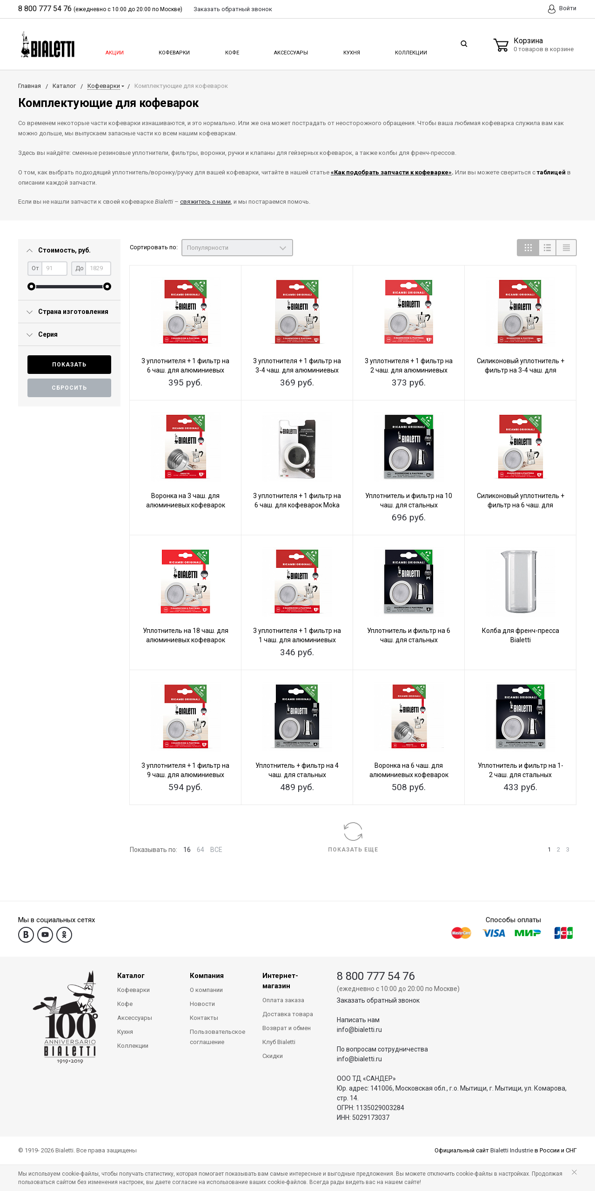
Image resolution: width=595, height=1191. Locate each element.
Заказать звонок (233, 9)
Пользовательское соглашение (217, 1036)
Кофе (231, 50)
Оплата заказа (283, 1000)
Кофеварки (174, 50)
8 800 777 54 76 (45, 8)
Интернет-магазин (280, 980)
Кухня (351, 50)
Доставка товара (287, 1014)
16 (187, 849)
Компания (207, 975)
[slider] (31, 287)
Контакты (204, 1017)
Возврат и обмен (286, 1028)
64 (200, 849)
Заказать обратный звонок (378, 1000)
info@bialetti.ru (359, 1029)
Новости (202, 1003)
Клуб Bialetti (278, 1041)
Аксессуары (290, 50)
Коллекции (409, 50)
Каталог (131, 975)
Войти (562, 9)
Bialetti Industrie (511, 1150)
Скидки (272, 1055)
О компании (206, 989)
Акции (114, 50)
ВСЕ (216, 849)
